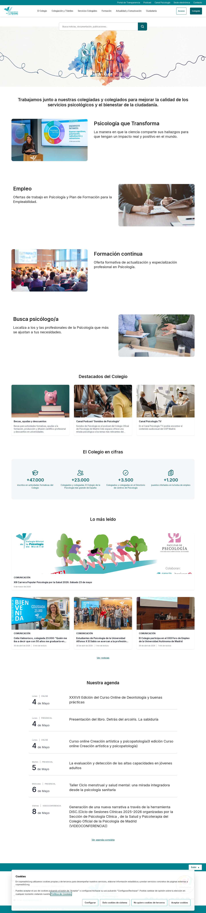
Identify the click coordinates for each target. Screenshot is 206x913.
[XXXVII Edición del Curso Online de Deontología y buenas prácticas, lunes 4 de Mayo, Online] (103, 700)
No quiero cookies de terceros (149, 902)
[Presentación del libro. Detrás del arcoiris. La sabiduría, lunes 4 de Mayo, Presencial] (103, 722)
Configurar (90, 902)
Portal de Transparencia (128, 2)
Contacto (197, 2)
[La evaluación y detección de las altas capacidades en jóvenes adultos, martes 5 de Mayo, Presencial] (103, 766)
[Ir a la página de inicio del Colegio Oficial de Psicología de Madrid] (11, 11)
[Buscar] (142, 26)
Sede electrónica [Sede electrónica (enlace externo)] (182, 2)
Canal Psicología (162, 2)
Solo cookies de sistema (114, 902)
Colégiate (196, 11)
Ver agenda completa (103, 839)
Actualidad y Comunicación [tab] (128, 11)
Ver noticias (103, 657)
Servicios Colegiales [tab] (87, 11)
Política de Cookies (61, 894)
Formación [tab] (106, 11)
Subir (196, 868)
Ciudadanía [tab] (151, 11)
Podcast (147, 2)
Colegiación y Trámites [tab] (62, 11)
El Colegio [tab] (42, 11)
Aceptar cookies (179, 902)
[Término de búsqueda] (98, 26)
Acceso (181, 11)
